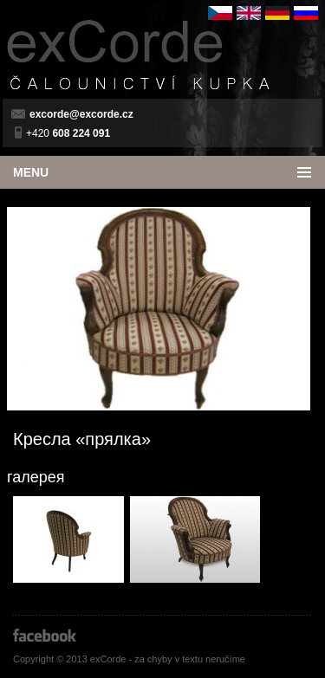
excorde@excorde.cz (81, 114)
